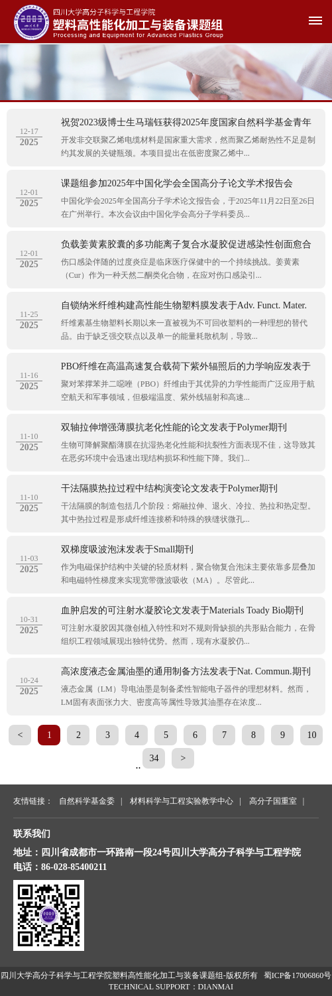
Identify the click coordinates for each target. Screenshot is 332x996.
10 (311, 735)
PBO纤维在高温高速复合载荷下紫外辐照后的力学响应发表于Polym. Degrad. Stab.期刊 (186, 368)
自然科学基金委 (87, 801)
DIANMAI (215, 986)
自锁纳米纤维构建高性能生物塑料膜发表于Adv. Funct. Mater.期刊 (184, 307)
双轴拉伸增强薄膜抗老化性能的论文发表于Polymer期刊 (174, 427)
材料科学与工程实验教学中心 (181, 801)
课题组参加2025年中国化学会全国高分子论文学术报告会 (177, 183)
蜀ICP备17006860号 (298, 975)
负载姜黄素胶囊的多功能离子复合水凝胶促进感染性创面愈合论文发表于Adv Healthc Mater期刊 (186, 246)
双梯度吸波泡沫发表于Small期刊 (127, 549)
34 (153, 758)
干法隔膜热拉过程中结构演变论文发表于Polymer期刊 (169, 488)
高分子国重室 (273, 801)
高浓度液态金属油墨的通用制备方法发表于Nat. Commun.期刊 (186, 671)
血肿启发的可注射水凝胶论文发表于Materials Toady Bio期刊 (182, 610)
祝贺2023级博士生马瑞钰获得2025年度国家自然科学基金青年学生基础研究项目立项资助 (186, 124)
